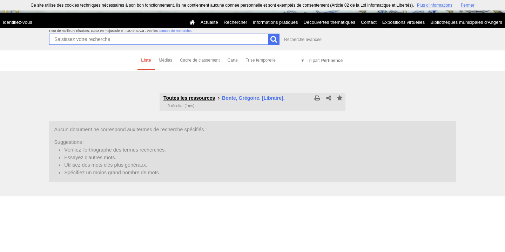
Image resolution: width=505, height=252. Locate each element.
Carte (233, 60)
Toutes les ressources (189, 98)
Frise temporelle (260, 60)
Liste (146, 60)
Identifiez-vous (17, 22)
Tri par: (325, 60)
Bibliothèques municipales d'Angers (466, 22)
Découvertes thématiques (329, 22)
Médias (166, 60)
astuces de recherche (175, 31)
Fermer (467, 5)
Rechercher (235, 22)
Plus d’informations (434, 5)
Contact (369, 22)
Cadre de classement (200, 60)
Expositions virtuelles (403, 22)
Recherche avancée (303, 39)
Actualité (209, 22)
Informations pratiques (275, 22)
